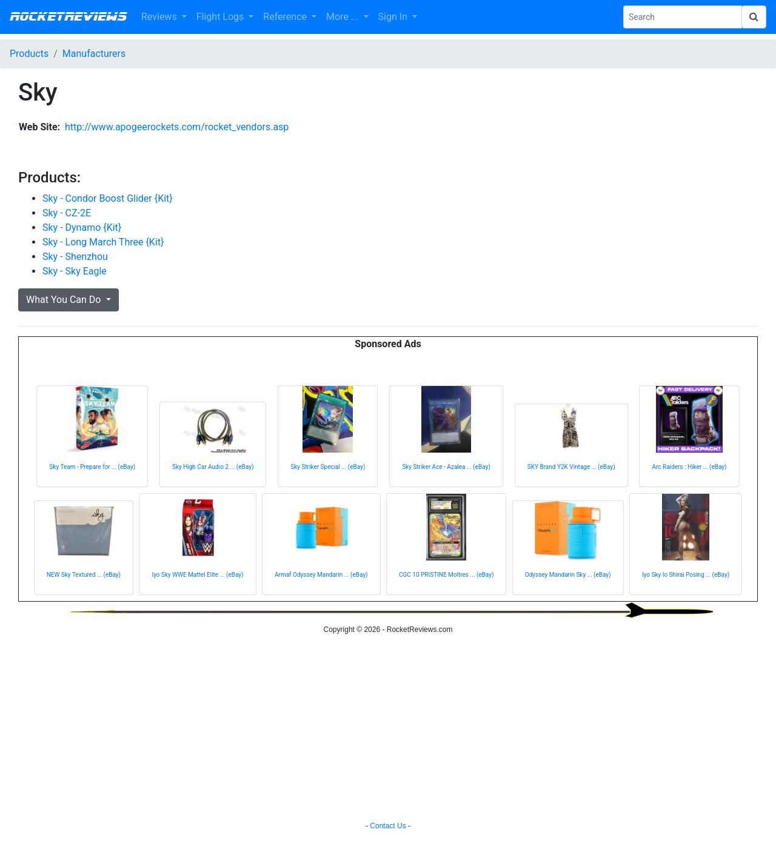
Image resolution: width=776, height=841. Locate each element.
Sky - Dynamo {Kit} (81, 227)
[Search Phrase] (682, 16)
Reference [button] (286, 16)
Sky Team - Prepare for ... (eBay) (92, 467)
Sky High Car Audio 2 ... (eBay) (212, 467)
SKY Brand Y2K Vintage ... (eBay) (571, 467)
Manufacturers (93, 53)
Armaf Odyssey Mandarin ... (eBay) (321, 574)
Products (29, 53)
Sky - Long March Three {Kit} (103, 242)
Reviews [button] (160, 16)
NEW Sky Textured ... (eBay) (84, 574)
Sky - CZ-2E (66, 213)
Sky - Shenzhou (75, 256)
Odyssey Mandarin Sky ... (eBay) (568, 574)
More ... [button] (343, 16)
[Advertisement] (388, 729)
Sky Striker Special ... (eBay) (327, 467)
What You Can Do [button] (64, 299)
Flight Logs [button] (221, 16)
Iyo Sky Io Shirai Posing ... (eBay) (685, 574)
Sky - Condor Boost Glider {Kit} (107, 198)
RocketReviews (68, 17)
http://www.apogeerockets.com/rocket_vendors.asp (177, 127)
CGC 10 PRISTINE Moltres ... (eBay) (446, 574)
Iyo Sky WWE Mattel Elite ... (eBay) (197, 574)
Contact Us (388, 826)
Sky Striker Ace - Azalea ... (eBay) (446, 467)
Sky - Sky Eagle (74, 271)
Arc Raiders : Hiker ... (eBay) (689, 467)
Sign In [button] (394, 16)
